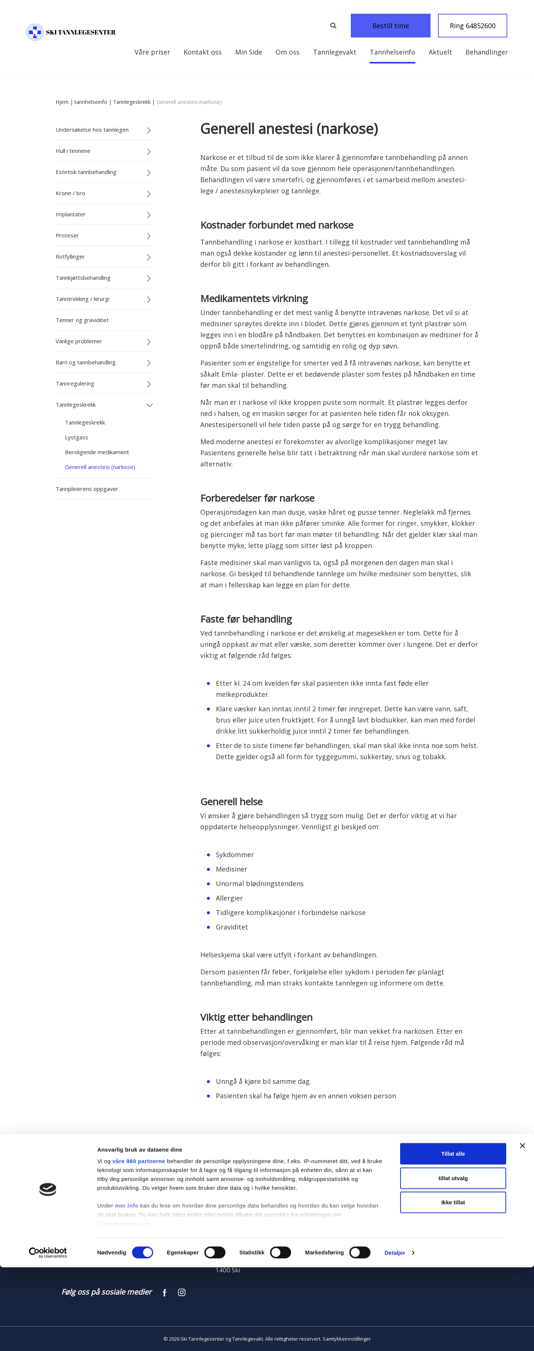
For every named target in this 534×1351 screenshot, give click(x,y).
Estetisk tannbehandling (86, 172)
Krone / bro (70, 193)
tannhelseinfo (91, 101)
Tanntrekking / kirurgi (82, 298)
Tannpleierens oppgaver (87, 488)
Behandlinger (437, 51)
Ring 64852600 (472, 25)
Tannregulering (75, 383)
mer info (126, 1289)
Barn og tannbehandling (86, 362)
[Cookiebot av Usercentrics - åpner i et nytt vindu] (48, 1336)
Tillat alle (453, 1237)
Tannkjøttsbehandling (83, 277)
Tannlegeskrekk (132, 101)
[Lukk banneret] (522, 1229)
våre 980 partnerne (138, 1245)
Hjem (62, 101)
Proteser (67, 235)
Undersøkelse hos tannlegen (92, 129)
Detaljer (395, 1336)
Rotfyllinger (70, 256)
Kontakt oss (194, 51)
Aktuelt (391, 51)
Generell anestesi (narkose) (100, 466)
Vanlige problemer (79, 341)
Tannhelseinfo (343, 51)
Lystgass (76, 437)
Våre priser (490, 51)
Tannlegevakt (285, 51)
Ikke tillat (453, 1286)
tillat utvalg (453, 1262)
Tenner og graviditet (82, 320)
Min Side (148, 51)
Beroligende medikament (97, 452)
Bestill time (400, 25)
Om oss (239, 51)
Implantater (71, 214)
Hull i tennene (73, 150)
